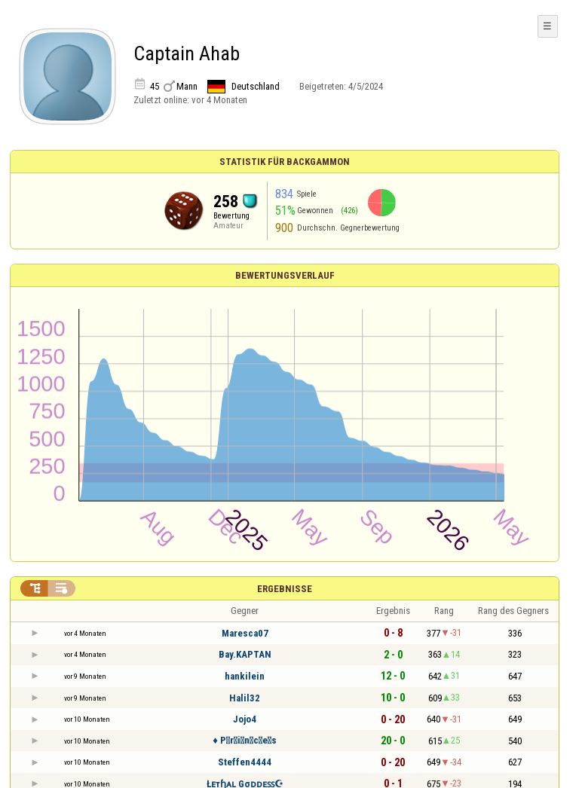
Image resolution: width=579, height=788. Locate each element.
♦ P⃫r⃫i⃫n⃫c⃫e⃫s (245, 740)
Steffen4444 (244, 762)
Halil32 (244, 698)
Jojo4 (244, 719)
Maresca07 (245, 633)
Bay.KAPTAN (245, 654)
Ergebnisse (284, 588)
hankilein (245, 676)
